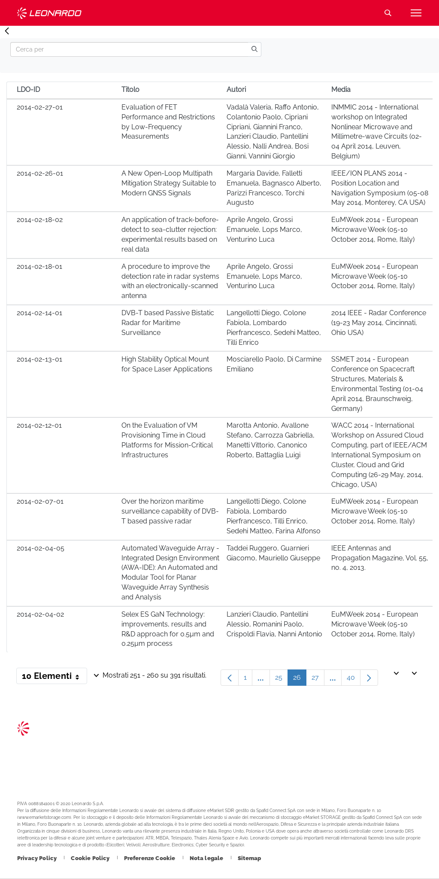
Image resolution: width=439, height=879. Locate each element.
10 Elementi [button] (54, 677)
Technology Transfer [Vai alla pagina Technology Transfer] (49, 13)
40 (353, 679)
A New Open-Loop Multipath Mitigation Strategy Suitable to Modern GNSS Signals (168, 183)
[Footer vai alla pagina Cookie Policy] (91, 858)
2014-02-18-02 (40, 220)
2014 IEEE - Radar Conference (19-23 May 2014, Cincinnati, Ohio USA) (378, 323)
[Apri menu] (416, 13)
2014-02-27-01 (40, 107)
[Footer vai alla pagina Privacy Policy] (37, 858)
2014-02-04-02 (40, 614)
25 (281, 679)
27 (318, 679)
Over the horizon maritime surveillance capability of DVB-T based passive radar (170, 511)
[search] (254, 49)
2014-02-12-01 (39, 425)
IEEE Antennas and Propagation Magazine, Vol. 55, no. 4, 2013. (379, 558)
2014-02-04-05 (40, 548)
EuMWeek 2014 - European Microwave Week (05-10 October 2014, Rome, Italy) (374, 229)
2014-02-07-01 (40, 501)
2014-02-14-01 (39, 313)
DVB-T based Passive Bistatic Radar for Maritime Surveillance (167, 323)
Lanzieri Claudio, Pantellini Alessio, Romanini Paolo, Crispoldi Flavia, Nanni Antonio (274, 624)
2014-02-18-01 (39, 266)
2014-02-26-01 (40, 173)
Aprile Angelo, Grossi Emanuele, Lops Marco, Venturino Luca (264, 229)
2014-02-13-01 (39, 359)
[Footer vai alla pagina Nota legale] (207, 858)
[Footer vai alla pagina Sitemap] (249, 858)
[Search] (129, 49)
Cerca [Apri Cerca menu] (388, 13)
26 (299, 679)
